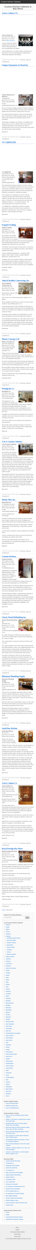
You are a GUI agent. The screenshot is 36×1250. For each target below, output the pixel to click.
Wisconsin (8, 1091)
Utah (7, 1079)
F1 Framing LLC (10, 1170)
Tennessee (8, 1072)
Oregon (8, 1049)
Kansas (8, 989)
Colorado (8, 961)
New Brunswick (10, 1021)
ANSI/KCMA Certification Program (14, 1219)
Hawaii (7, 975)
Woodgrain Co (8, 389)
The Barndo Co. (10, 1163)
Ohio (7, 1042)
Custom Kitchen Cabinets (15, 1238)
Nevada (8, 1019)
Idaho (7, 977)
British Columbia (10, 956)
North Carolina (9, 1035)
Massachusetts (10, 1003)
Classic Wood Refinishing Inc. (14, 617)
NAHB (7, 1214)
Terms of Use (17, 1236)
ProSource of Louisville (12, 1184)
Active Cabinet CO (9, 13)
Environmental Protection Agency (14, 1217)
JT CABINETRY (9, 142)
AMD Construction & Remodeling (14, 1172)
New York (28, 59)
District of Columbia (11, 968)
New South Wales (11, 940)
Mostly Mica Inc (8, 500)
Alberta (8, 929)
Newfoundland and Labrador (13, 1033)
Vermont (8, 1082)
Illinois (7, 980)
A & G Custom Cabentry (12, 442)
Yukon (7, 1096)
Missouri (8, 1012)
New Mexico (9, 1028)
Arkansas (8, 934)
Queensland (10, 945)
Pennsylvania (9, 1052)
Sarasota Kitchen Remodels (13, 1161)
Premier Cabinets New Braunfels (14, 1198)
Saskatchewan (9, 1063)
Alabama (8, 924)
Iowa (7, 987)
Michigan (8, 1005)
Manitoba (8, 998)
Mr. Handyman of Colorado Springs (15, 1193)
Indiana (8, 984)
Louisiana (8, 993)
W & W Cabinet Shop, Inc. (12, 1191)
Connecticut (9, 963)
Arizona (8, 931)
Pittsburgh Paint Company (12, 1165)
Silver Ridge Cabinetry (11, 1196)
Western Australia (11, 954)
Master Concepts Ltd (10, 339)
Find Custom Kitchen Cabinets (17, 1232)
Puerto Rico (9, 1056)
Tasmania (9, 949)
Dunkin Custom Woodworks (13, 1188)
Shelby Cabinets (10, 1177)
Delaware (8, 966)
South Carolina (9, 1065)
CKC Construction (10, 1182)
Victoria (9, 952)
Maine (7, 996)
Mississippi (8, 1010)
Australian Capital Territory (13, 938)
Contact (17, 1229)
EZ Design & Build (10, 1179)
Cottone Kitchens (9, 556)
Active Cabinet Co (9, 783)
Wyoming (8, 1093)
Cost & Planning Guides (12, 1103)
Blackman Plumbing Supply (13, 676)
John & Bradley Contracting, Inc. (16, 280)
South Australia (11, 947)
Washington (9, 1086)
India (7, 982)
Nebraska (8, 1017)
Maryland (8, 1000)
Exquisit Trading (9, 225)
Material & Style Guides (12, 1105)
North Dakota (9, 1038)
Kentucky (8, 991)
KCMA (7, 1212)
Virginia (8, 1084)
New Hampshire (10, 1024)
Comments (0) (5, 61)
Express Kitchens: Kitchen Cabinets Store (16, 1202)
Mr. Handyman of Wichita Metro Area (15, 1186)
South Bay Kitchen (9, 728)
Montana (8, 1014)
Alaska (7, 927)
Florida (7, 970)
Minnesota (8, 1007)
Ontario (8, 1047)
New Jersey (9, 1026)
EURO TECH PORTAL (11, 1168)
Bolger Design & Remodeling (13, 1175)
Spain (7, 1070)
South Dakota (9, 1068)
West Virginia (9, 1089)
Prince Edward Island (11, 1054)
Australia (8, 936)
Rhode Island (9, 1061)
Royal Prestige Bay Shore (12, 849)
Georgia (8, 973)
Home (3, 910)
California (8, 959)
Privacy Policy (17, 1234)
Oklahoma (8, 1045)
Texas (7, 1075)
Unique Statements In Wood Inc (15, 65)
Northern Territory (11, 942)
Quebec (8, 1058)
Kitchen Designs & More (12, 1200)
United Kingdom (10, 1077)
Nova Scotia (9, 1040)
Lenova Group (9, 1205)
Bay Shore (23, 59)
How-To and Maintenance (12, 1108)
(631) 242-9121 (10, 40)
